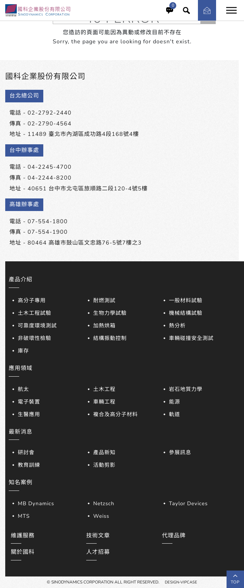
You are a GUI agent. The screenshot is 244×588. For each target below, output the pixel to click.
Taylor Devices (188, 503)
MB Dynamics (36, 503)
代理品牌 (174, 535)
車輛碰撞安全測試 (191, 338)
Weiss (101, 516)
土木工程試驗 (34, 313)
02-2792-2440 (50, 113)
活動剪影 (104, 465)
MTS (24, 516)
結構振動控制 (110, 338)
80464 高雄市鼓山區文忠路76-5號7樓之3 (85, 243)
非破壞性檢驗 (34, 338)
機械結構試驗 (185, 313)
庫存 (23, 350)
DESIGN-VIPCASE (181, 582)
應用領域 (20, 368)
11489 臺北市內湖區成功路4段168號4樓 (83, 134)
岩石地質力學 (185, 389)
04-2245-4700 (50, 167)
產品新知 (104, 452)
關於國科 (23, 552)
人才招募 (98, 552)
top (235, 579)
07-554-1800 (48, 221)
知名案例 (20, 482)
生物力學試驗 (110, 313)
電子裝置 (29, 401)
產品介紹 (20, 279)
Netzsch (103, 503)
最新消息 (20, 432)
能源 (174, 401)
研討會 (26, 452)
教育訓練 (29, 465)
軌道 (174, 414)
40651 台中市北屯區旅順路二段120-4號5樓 (88, 189)
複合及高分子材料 (115, 414)
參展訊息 (180, 452)
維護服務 (23, 535)
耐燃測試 (104, 300)
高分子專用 (32, 300)
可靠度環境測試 (37, 325)
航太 (23, 389)
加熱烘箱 (104, 325)
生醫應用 (29, 414)
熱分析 (177, 325)
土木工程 (104, 389)
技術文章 (98, 535)
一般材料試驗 (185, 300)
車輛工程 (104, 401)
